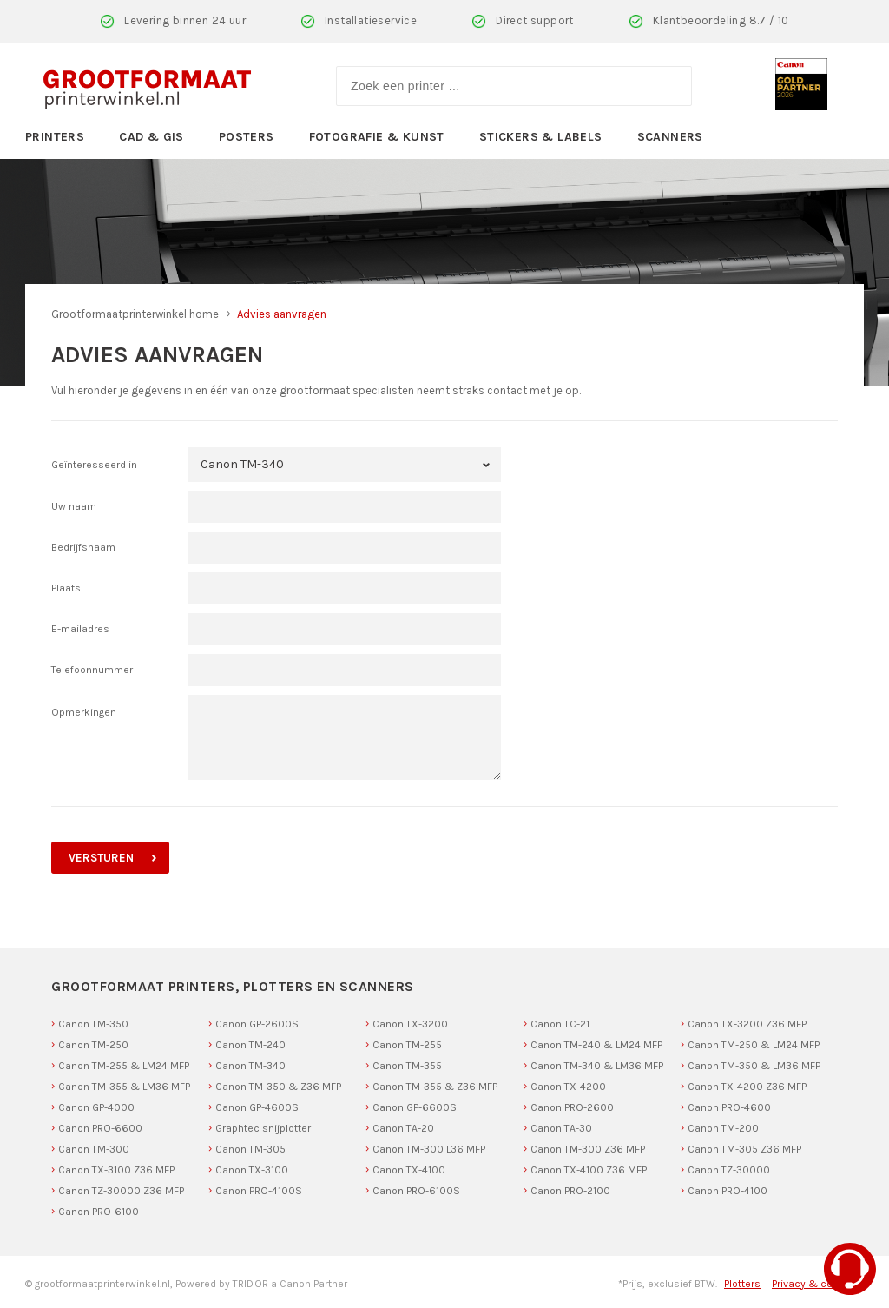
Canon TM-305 (250, 1149)
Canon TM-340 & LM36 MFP (596, 1066)
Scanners (670, 136)
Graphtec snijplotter (263, 1128)
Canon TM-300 (93, 1149)
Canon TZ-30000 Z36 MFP (121, 1191)
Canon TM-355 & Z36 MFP (434, 1086)
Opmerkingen (83, 712)
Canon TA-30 (561, 1128)
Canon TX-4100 (408, 1170)
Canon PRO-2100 (570, 1191)
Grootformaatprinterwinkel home (135, 313)
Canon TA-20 (403, 1128)
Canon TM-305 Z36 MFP (744, 1149)
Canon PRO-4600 (729, 1107)
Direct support (535, 20)
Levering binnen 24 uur (185, 20)
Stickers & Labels (541, 136)
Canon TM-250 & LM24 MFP (754, 1045)
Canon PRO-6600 (100, 1128)
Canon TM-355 (407, 1066)
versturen (101, 857)
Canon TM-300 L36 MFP (428, 1149)
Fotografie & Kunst (376, 136)
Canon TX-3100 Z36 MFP (116, 1170)
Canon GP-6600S (414, 1107)
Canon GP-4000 (96, 1107)
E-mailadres (80, 629)
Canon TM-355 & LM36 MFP (124, 1086)
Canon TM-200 (723, 1128)
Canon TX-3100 (251, 1170)
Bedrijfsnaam (83, 547)
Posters (246, 136)
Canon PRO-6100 (98, 1212)
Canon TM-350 (93, 1024)
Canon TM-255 (407, 1045)
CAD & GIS (151, 136)
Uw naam (73, 506)
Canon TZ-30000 (729, 1170)
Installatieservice (371, 20)
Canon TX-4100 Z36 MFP (588, 1170)
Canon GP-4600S (257, 1107)
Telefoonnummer (92, 670)
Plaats (66, 588)
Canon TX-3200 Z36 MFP (747, 1024)
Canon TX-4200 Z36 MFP (747, 1086)
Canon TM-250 (93, 1045)
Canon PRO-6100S (416, 1191)
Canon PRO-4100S (258, 1191)
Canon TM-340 (250, 1066)
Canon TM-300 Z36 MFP (587, 1149)
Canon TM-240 (250, 1045)
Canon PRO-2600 (572, 1107)
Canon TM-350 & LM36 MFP (754, 1066)
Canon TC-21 (559, 1024)
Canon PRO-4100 (727, 1191)
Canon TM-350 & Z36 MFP (278, 1086)
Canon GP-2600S (257, 1024)
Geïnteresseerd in (94, 465)
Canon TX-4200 (568, 1086)
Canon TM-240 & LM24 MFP (596, 1045)
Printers (54, 136)
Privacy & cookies (815, 1284)
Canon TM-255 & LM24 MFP (123, 1066)
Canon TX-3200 (410, 1024)
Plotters (742, 1284)
